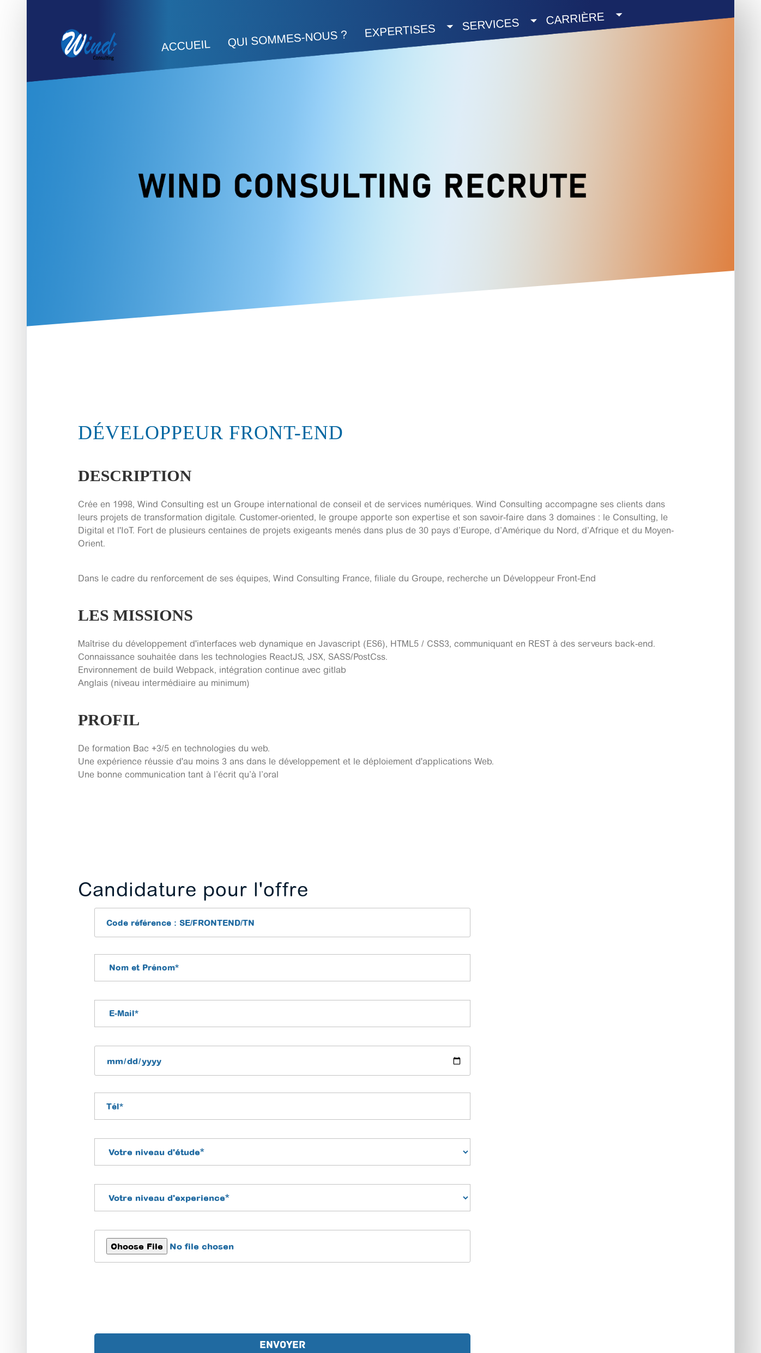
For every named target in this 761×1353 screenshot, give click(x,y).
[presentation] (177, 1300)
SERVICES (491, 24)
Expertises (400, 30)
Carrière (575, 18)
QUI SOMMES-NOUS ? (287, 38)
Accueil (186, 45)
